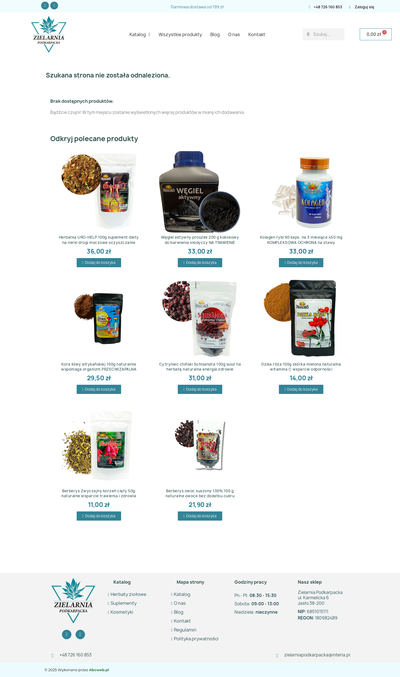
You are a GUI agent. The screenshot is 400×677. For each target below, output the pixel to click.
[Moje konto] (367, 7)
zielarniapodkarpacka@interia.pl (317, 655)
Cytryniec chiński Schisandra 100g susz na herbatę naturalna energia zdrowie (200, 367)
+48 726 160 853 (328, 6)
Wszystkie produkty (180, 34)
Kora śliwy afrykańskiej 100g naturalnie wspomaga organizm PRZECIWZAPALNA (98, 367)
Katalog (139, 34)
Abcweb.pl (98, 670)
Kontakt (256, 34)
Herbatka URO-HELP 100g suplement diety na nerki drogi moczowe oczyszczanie (99, 240)
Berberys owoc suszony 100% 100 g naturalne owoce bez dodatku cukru (200, 493)
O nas (234, 34)
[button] (99, 262)
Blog (215, 34)
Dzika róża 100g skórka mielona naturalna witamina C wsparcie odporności (301, 367)
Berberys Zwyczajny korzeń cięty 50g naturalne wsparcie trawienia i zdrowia (98, 493)
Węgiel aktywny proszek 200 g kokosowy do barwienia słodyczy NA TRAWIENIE (200, 240)
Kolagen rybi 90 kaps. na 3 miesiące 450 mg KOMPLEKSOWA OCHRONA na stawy (301, 240)
